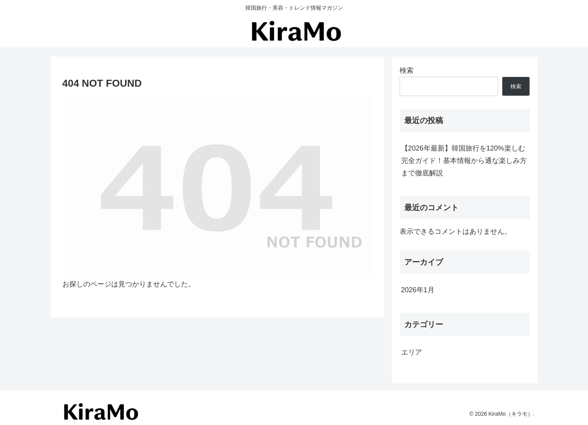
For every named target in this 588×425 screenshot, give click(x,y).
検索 (407, 70)
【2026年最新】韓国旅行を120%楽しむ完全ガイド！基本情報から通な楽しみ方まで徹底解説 (464, 160)
